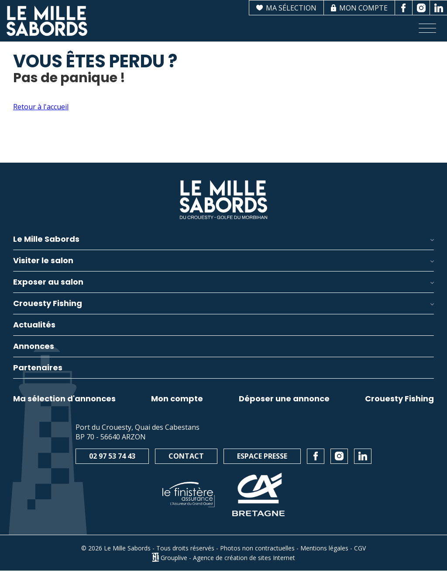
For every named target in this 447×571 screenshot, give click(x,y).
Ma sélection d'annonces (64, 399)
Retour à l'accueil (41, 106)
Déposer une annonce (284, 399)
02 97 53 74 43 (112, 456)
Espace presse (262, 456)
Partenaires (37, 368)
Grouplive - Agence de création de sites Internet (228, 557)
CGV (360, 548)
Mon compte (177, 399)
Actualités (34, 325)
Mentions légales (324, 548)
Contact (186, 456)
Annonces (33, 347)
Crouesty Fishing (399, 399)
